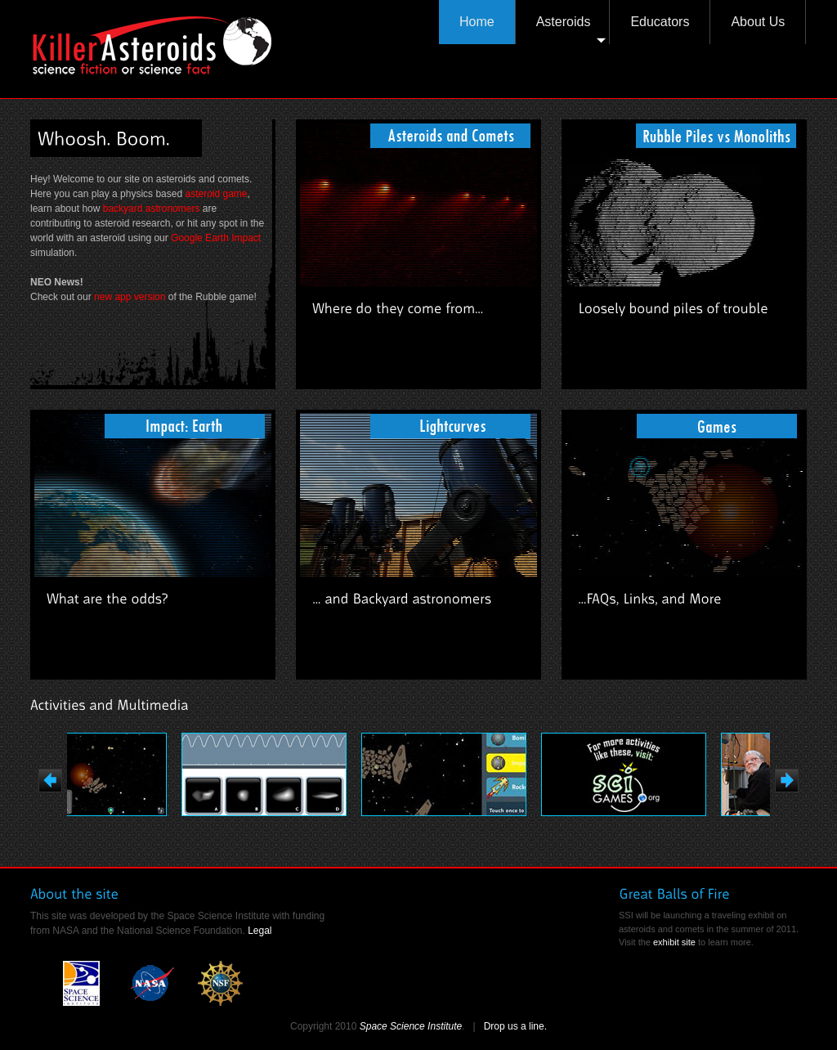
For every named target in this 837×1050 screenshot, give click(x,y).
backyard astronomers (151, 208)
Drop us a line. (515, 1026)
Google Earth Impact (216, 238)
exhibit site (674, 942)
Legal (259, 930)
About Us (758, 22)
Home (477, 22)
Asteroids (571, 29)
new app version (129, 297)
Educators (659, 22)
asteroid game (216, 194)
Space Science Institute (411, 1026)
